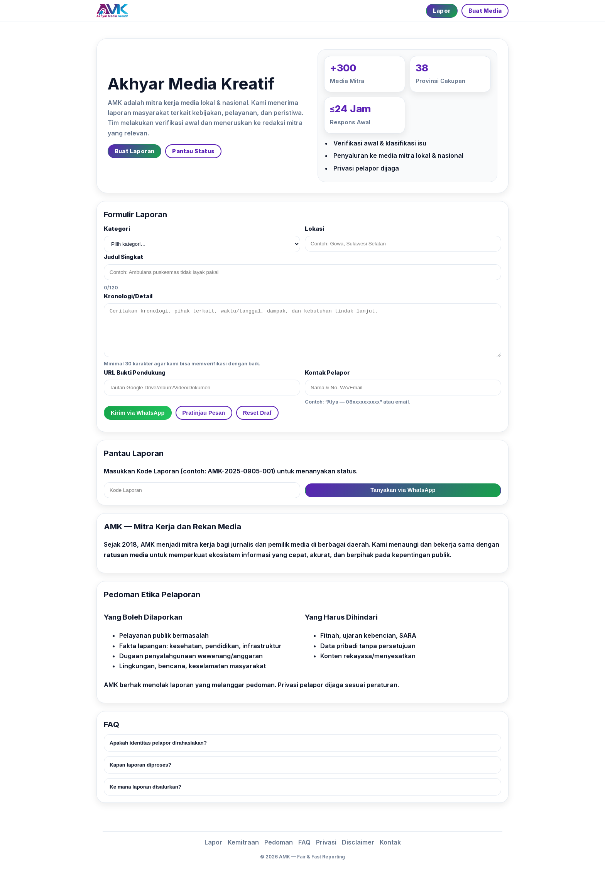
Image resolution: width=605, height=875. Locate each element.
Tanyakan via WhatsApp (403, 490)
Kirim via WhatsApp (138, 413)
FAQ (304, 842)
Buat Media (485, 10)
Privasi (326, 842)
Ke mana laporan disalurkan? (145, 787)
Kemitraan (243, 842)
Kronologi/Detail (128, 296)
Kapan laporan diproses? (140, 765)
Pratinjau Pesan (204, 413)
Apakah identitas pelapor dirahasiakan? (158, 743)
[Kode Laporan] (202, 490)
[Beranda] (112, 11)
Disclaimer (358, 842)
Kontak (390, 842)
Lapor (442, 10)
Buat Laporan (134, 151)
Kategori (117, 228)
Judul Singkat (123, 256)
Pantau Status (193, 151)
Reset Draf (257, 413)
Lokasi (314, 228)
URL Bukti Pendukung (135, 372)
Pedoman (278, 842)
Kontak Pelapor (327, 372)
